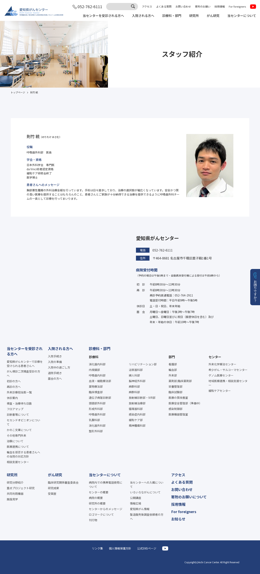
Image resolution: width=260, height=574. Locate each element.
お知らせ (178, 518)
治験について (15, 441)
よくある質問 (164, 6)
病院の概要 (96, 498)
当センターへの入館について (146, 484)
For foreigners (237, 6)
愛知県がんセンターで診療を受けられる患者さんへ (25, 364)
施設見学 (12, 499)
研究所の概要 (97, 503)
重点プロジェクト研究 (21, 488)
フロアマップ (15, 409)
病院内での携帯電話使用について (105, 484)
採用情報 (219, 6)
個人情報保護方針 (120, 548)
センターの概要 (98, 492)
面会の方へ (55, 378)
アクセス (147, 6)
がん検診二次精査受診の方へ (23, 373)
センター (215, 356)
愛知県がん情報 (139, 509)
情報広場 (135, 503)
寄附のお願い (203, 6)
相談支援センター (18, 462)
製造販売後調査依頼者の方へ (146, 516)
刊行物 (93, 520)
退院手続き (55, 373)
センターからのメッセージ (105, 509)
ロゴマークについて (101, 514)
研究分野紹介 (15, 482)
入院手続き (55, 356)
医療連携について (18, 447)
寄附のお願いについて (189, 496)
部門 (172, 356)
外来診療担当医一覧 (19, 392)
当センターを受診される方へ (103, 15)
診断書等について (18, 415)
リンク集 (97, 548)
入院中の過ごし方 (59, 367)
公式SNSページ (146, 548)
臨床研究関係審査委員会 (63, 482)
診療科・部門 (171, 15)
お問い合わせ (183, 6)
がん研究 (213, 15)
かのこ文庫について (19, 430)
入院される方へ (143, 15)
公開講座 (135, 498)
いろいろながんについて (145, 492)
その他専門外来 (16, 435)
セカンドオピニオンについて (23, 422)
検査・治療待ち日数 (19, 403)
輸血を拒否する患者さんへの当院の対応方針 (23, 454)
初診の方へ (14, 381)
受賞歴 (52, 494)
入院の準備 (55, 362)
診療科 (93, 356)
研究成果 (53, 488)
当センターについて (241, 15)
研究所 (194, 15)
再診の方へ (14, 387)
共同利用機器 (15, 494)
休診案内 (12, 398)
